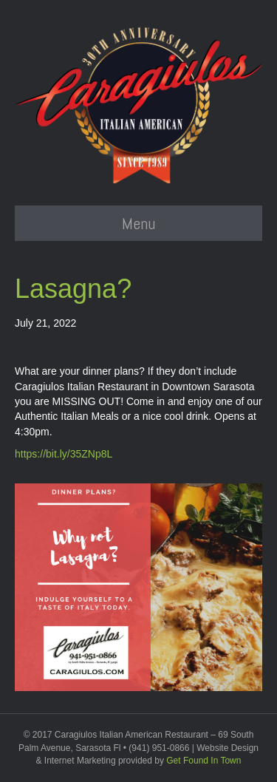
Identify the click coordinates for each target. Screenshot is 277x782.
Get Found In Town (203, 760)
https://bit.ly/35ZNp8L (63, 454)
